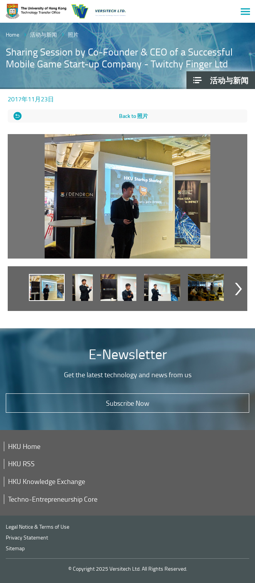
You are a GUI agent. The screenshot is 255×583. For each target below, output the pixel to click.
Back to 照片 (133, 115)
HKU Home (24, 446)
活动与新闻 (43, 34)
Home (12, 34)
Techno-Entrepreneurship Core (52, 499)
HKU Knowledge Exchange (46, 481)
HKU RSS (21, 463)
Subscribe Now (127, 403)
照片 (73, 34)
